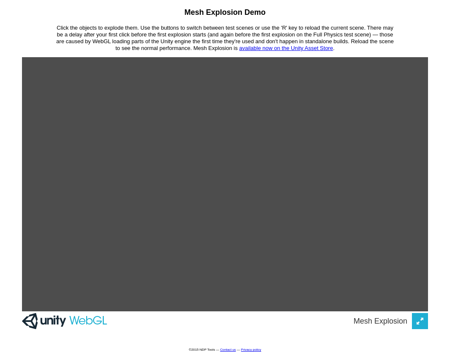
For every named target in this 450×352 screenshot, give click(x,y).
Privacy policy (251, 350)
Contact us (228, 350)
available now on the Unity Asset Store (286, 48)
